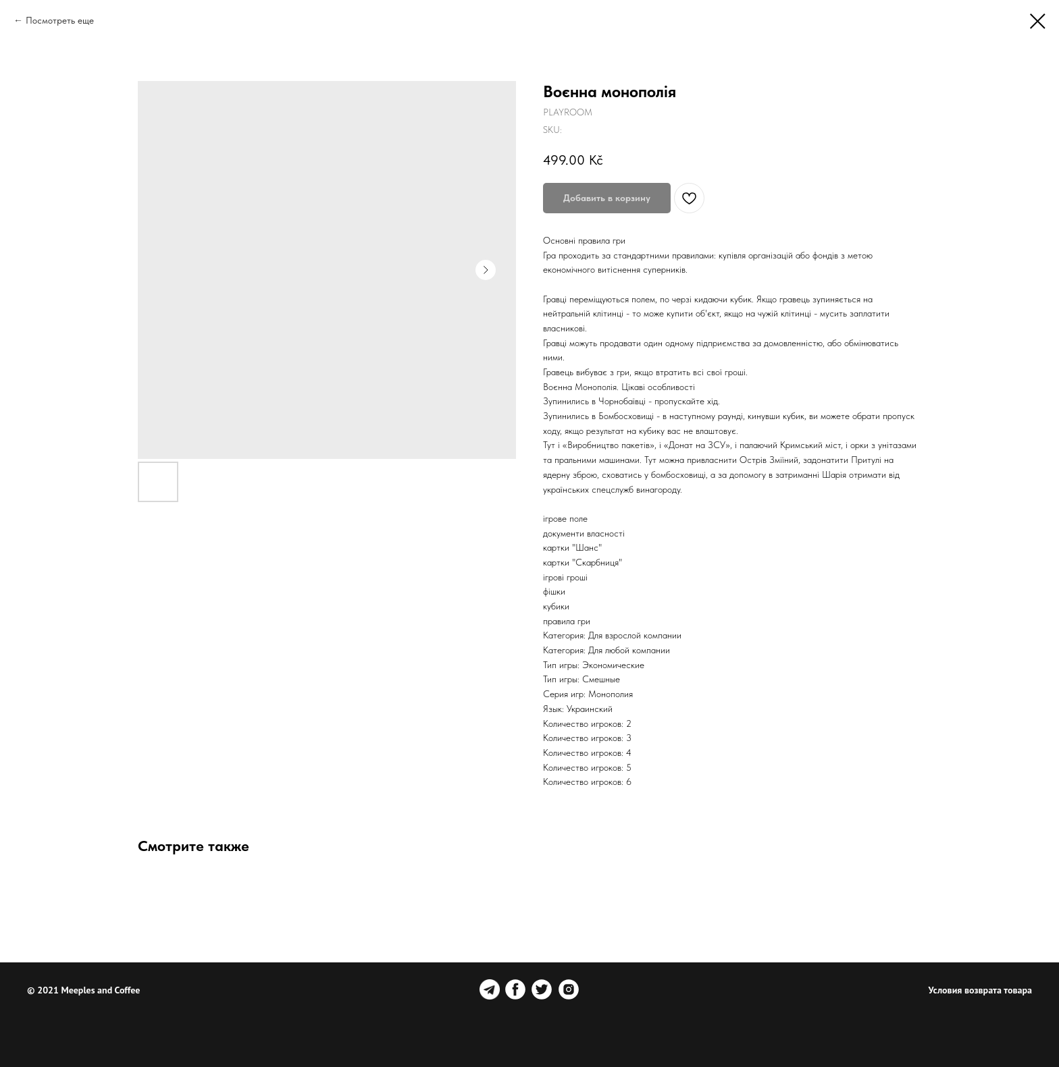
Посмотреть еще (60, 20)
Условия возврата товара (980, 990)
